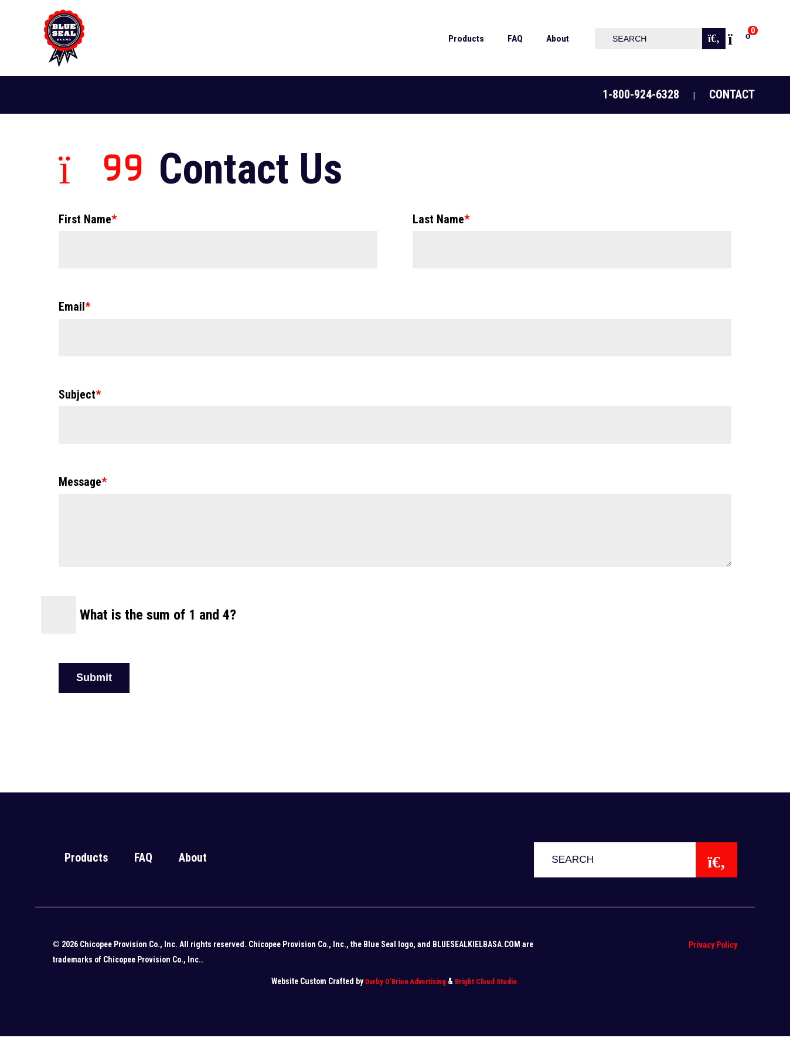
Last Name (441, 218)
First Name (88, 218)
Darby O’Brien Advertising (405, 993)
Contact (732, 94)
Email (74, 306)
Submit (94, 689)
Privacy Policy (713, 956)
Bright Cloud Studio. (487, 993)
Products (86, 869)
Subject (80, 393)
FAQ (143, 869)
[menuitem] (462, 38)
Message (83, 481)
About (193, 869)
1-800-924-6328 (640, 94)
